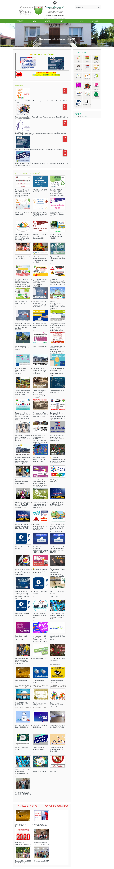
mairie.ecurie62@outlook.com (55, 7)
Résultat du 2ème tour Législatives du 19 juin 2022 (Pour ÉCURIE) (57, 504)
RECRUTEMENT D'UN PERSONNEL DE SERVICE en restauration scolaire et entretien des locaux (57, 349)
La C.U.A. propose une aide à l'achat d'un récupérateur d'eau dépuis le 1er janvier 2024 (57, 372)
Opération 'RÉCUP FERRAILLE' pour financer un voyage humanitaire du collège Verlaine (57, 193)
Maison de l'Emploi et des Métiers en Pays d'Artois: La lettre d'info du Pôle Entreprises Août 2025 (22, 193)
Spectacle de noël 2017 (41, 861)
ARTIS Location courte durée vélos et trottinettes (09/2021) (22, 771)
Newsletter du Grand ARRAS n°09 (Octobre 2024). (57, 214)
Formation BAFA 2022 (40, 658)
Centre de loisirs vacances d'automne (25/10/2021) (56, 704)
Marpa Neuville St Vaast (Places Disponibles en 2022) (57, 637)
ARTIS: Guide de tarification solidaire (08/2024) (56, 236)
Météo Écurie (77, 117)
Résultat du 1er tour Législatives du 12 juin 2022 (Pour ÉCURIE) (22, 526)
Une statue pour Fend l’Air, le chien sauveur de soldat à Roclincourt (40, 414)
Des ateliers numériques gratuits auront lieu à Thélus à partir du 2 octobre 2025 (40, 149)
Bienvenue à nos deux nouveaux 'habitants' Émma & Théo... (22, 481)
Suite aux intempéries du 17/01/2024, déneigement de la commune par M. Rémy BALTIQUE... (40, 394)
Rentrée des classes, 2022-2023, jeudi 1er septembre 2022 (39, 459)
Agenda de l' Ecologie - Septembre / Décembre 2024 (57, 258)
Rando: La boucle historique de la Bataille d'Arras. (22, 347)
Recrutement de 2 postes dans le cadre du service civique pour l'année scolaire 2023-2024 (22, 416)
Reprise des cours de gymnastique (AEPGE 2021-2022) (57, 749)
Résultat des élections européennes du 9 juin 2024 (40, 325)
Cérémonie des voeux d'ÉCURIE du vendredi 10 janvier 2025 (40, 214)
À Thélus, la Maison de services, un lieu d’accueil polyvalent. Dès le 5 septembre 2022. (22, 461)
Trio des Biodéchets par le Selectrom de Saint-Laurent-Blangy (22, 392)
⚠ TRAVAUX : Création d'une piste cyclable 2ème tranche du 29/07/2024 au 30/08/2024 (40, 282)
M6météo (84, 117)
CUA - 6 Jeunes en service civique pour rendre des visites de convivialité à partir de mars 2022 (22, 595)
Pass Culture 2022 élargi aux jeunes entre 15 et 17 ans (22, 637)
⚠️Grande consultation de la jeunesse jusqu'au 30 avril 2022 (40, 570)
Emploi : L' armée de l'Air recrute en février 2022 (39, 615)
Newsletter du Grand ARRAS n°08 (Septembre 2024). (39, 236)
